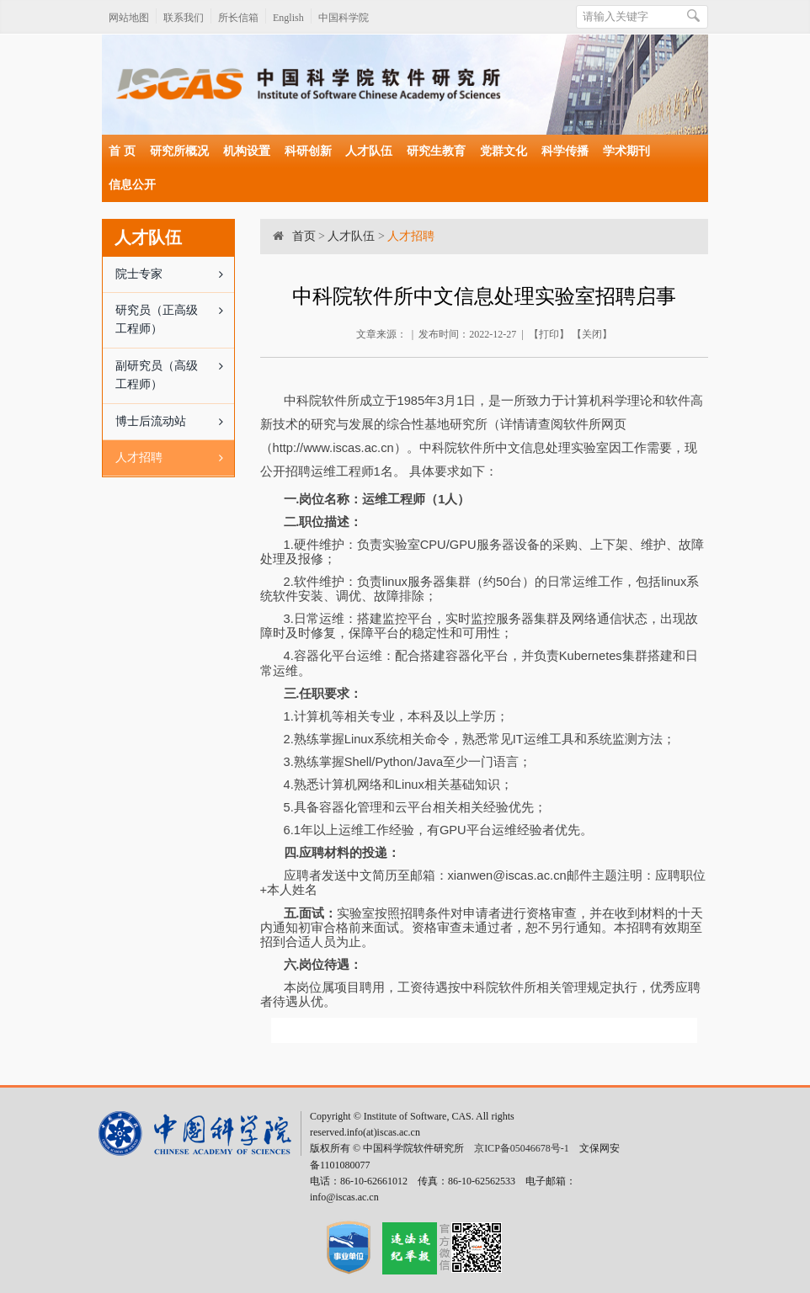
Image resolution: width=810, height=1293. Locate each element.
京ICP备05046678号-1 (521, 1148)
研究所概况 (179, 151)
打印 (549, 334)
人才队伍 (368, 151)
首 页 (122, 151)
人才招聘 (174, 458)
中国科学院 (343, 18)
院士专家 (174, 274)
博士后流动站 (174, 421)
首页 (304, 236)
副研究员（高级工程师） (174, 370)
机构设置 (246, 151)
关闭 (592, 334)
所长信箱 (238, 18)
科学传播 (565, 151)
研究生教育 (436, 151)
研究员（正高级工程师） (174, 314)
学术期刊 (626, 151)
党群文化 (503, 151)
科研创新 (308, 151)
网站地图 (129, 18)
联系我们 (183, 18)
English (288, 18)
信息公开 (132, 184)
